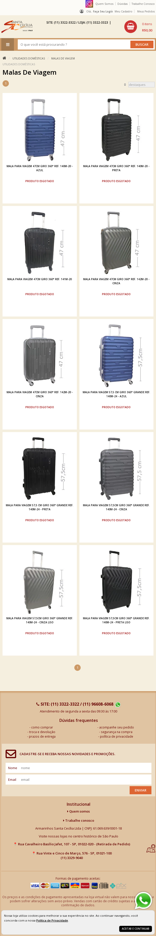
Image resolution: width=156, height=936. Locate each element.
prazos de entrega (42, 736)
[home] (16, 26)
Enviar (140, 790)
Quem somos (78, 811)
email (12, 779)
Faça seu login (103, 11)
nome (12, 768)
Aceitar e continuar (135, 928)
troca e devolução (42, 732)
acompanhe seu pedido (116, 727)
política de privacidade (116, 736)
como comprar (42, 727)
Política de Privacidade (52, 920)
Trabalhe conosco (78, 820)
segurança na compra (116, 732)
